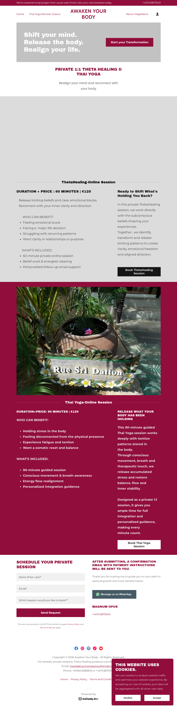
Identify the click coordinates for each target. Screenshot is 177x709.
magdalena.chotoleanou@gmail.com (92, 666)
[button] (157, 14)
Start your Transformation (129, 42)
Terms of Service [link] (47, 627)
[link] (88, 17)
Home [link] (20, 14)
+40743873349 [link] (152, 2)
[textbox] (50, 577)
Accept (157, 698)
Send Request (51, 612)
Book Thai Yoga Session (139, 544)
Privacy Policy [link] (72, 624)
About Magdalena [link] (137, 14)
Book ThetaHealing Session (139, 271)
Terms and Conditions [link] (103, 679)
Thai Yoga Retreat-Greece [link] (45, 14)
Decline (128, 698)
